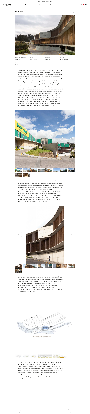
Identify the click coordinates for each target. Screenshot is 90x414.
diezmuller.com (48, 59)
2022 (16, 64)
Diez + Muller (33, 59)
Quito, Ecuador (64, 59)
